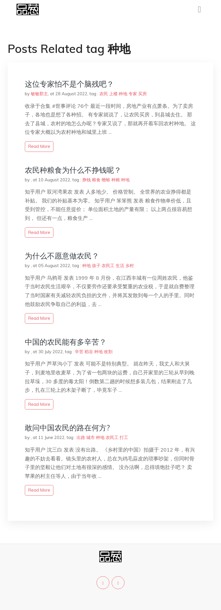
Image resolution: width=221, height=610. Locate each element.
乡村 (129, 265)
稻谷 (89, 351)
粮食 (96, 179)
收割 (108, 351)
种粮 (115, 179)
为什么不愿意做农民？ (62, 256)
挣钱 (86, 179)
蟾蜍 (106, 179)
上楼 (113, 93)
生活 (120, 265)
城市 (90, 437)
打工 (124, 437)
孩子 (96, 265)
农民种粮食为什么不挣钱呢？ (73, 170)
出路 (81, 437)
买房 (142, 93)
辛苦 (79, 351)
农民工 (108, 265)
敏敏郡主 (39, 93)
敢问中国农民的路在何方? (67, 427)
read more (39, 146)
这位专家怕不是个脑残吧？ (69, 84)
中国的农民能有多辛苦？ (66, 342)
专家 (132, 93)
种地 (123, 93)
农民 (103, 93)
